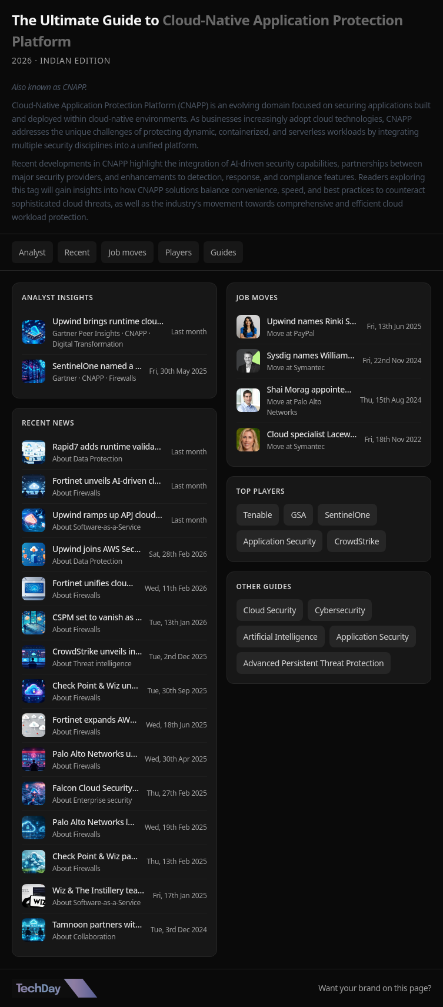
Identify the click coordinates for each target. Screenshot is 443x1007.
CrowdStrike (356, 541)
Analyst (32, 252)
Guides (224, 252)
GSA (298, 514)
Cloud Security (270, 610)
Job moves (127, 252)
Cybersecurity (340, 610)
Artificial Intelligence (281, 636)
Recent (77, 252)
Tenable (258, 514)
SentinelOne (347, 514)
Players (178, 252)
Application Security (280, 541)
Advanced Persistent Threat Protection (314, 663)
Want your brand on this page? (374, 987)
